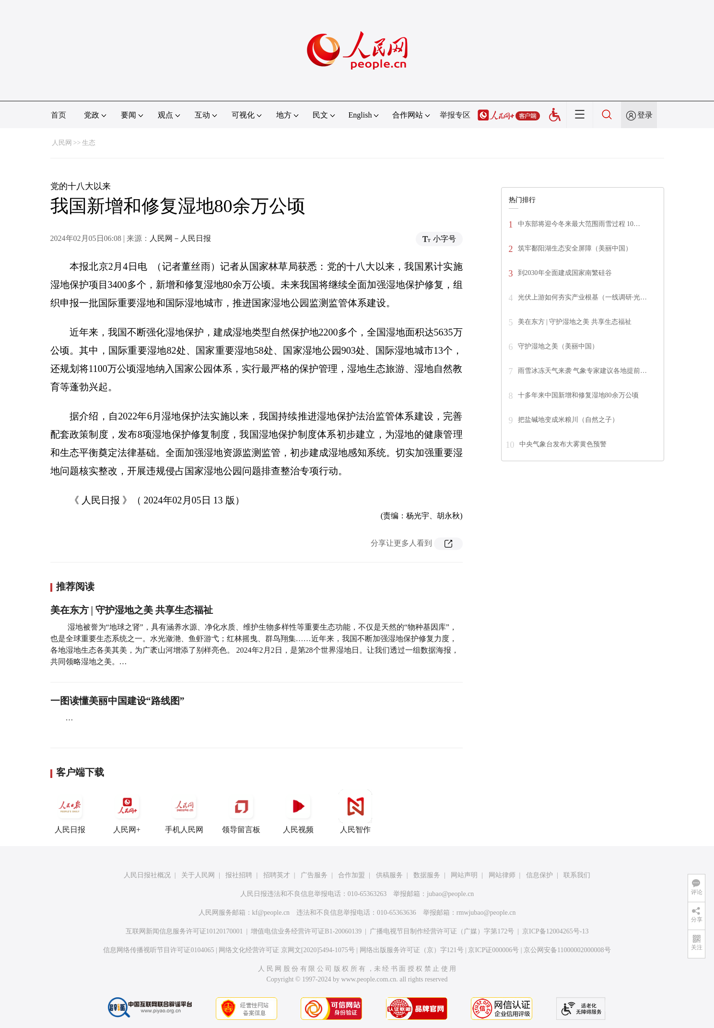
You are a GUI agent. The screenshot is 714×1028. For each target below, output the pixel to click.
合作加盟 (351, 875)
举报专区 (455, 115)
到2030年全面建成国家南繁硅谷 (565, 272)
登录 (645, 115)
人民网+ (127, 811)
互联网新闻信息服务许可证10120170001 (184, 931)
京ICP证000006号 (493, 950)
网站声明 (464, 875)
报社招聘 (238, 875)
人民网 (62, 142)
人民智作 (355, 811)
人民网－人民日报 (180, 238)
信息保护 (539, 875)
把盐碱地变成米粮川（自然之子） (568, 419)
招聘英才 (276, 875)
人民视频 (298, 811)
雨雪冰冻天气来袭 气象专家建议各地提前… (582, 370)
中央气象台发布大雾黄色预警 (563, 444)
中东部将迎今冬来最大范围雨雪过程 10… (579, 223)
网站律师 (502, 875)
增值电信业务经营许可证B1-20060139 (306, 931)
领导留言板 (241, 811)
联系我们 (576, 875)
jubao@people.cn (450, 893)
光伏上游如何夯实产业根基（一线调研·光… (582, 297)
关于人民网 (198, 875)
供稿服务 (389, 875)
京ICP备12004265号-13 (555, 931)
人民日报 (70, 811)
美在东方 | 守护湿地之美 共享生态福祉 (131, 610)
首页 (58, 115)
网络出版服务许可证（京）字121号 (412, 950)
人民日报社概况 (147, 875)
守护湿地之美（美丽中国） (558, 346)
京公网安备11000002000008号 (567, 950)
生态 (88, 142)
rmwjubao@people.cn (486, 912)
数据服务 (426, 875)
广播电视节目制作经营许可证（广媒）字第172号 (442, 931)
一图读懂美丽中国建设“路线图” (117, 700)
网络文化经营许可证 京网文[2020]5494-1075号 (287, 950)
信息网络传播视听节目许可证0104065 (158, 950)
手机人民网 (184, 811)
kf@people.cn (271, 912)
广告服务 (314, 875)
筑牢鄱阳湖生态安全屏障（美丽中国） (575, 248)
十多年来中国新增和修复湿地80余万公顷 (578, 395)
